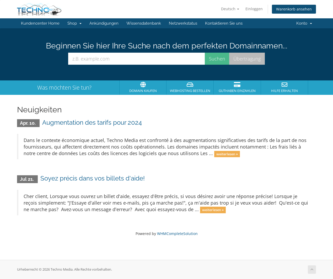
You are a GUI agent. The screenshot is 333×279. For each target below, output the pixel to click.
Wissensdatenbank (143, 23)
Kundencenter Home (40, 23)
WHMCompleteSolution (177, 233)
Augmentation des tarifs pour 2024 (92, 122)
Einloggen (254, 8)
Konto (304, 23)
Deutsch (230, 8)
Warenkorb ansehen (294, 9)
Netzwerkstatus (183, 23)
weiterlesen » (227, 153)
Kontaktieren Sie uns (224, 23)
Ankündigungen (104, 23)
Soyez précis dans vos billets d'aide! (92, 178)
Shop (74, 23)
